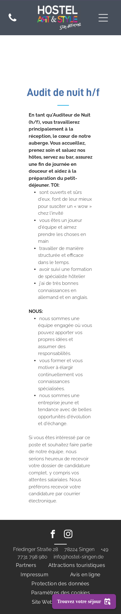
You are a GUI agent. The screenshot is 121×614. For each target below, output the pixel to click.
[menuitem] (26, 565)
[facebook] (53, 535)
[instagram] (68, 535)
